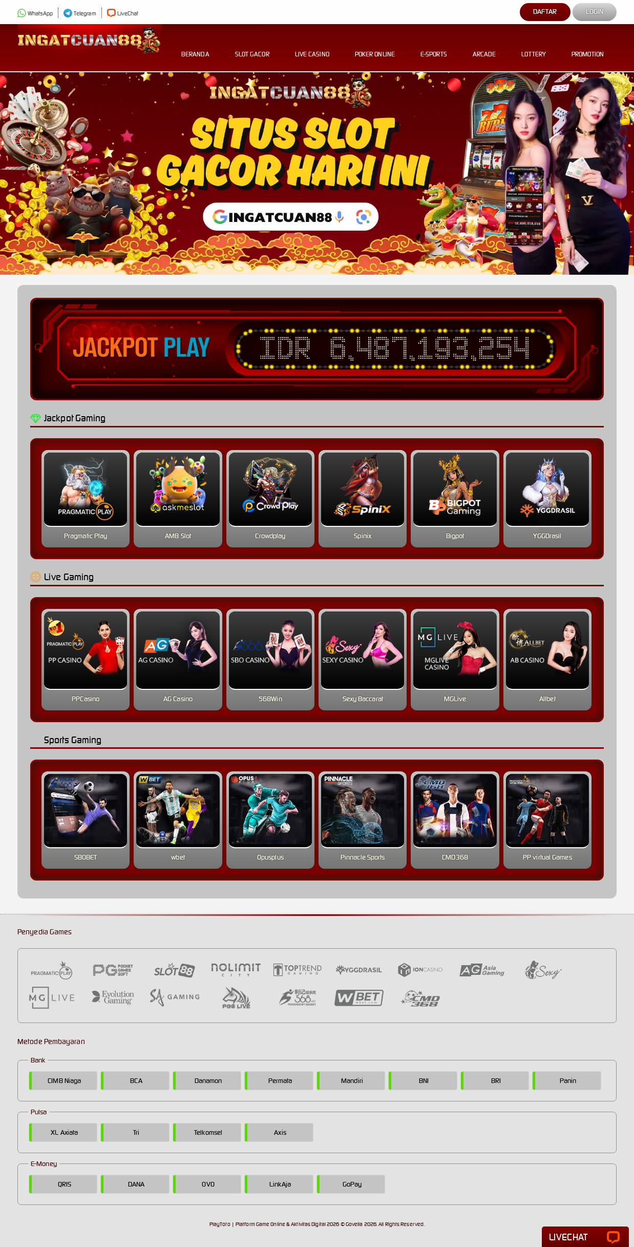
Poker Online (375, 46)
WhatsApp (35, 13)
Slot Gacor (252, 46)
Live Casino (312, 46)
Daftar (545, 11)
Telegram (80, 13)
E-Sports (433, 46)
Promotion (588, 46)
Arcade (484, 46)
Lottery (533, 46)
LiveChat (123, 13)
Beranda (195, 46)
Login (595, 11)
